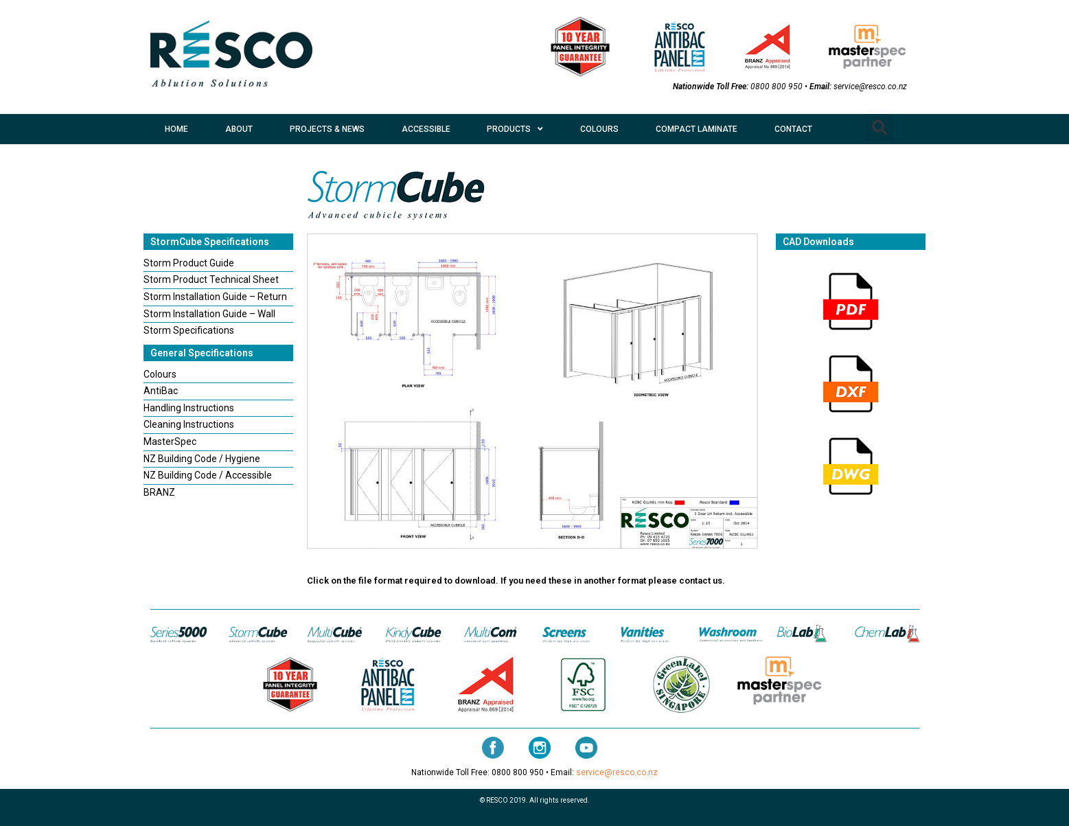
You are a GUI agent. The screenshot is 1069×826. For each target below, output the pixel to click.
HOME (176, 129)
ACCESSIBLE (426, 129)
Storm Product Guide (188, 262)
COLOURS (599, 129)
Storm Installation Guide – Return (215, 296)
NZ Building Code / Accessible (207, 475)
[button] (879, 127)
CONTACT (793, 129)
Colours (159, 374)
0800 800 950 (776, 86)
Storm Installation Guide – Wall (209, 313)
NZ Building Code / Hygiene (201, 458)
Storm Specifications (188, 330)
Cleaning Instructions (188, 424)
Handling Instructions (188, 407)
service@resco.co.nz (870, 86)
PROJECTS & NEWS (327, 129)
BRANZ (159, 492)
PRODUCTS (515, 129)
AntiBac (160, 390)
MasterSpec (169, 441)
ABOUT (239, 129)
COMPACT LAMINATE (696, 129)
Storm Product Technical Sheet (211, 279)
